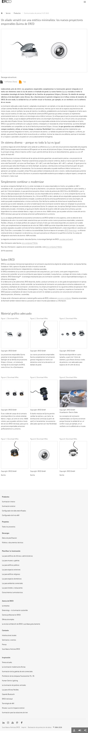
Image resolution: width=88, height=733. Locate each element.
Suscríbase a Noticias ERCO (11, 651)
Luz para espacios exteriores (11, 572)
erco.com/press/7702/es (30, 245)
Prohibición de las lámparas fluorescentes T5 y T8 (18, 678)
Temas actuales (7, 665)
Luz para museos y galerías (10, 563)
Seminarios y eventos (9, 642)
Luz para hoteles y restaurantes (12, 590)
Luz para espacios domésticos (12, 581)
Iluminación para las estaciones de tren (15, 715)
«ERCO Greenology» (70, 233)
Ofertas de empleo (8, 622)
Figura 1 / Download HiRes (10, 321)
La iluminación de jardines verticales (14, 687)
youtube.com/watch (66, 242)
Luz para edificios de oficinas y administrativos (17, 558)
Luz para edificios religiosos (11, 576)
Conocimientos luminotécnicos (12, 595)
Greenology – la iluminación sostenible (15, 613)
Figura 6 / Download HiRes (68, 380)
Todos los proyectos (8, 529)
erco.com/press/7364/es (54, 249)
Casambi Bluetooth (8, 697)
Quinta (64, 94)
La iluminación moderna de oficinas (13, 669)
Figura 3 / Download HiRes (68, 321)
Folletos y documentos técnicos (12, 545)
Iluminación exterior (8, 508)
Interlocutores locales (9, 638)
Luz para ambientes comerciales (12, 586)
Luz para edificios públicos (10, 567)
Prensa (4, 647)
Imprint (23, 730)
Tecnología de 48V (8, 706)
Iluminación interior (8, 504)
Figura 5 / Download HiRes (39, 380)
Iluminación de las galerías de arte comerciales (17, 674)
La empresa (5, 608)
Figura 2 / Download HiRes (39, 321)
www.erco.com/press (64, 300)
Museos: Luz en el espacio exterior (13, 710)
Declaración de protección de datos (39, 730)
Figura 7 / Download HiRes (10, 441)
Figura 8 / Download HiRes (39, 441)
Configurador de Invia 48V (10, 518)
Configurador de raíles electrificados (14, 513)
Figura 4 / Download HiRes (10, 380)
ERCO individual (7, 701)
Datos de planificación (9, 540)
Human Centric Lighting (10, 683)
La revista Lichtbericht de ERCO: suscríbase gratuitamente (21, 626)
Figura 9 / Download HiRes (68, 441)
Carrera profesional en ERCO (11, 617)
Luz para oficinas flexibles (10, 692)
